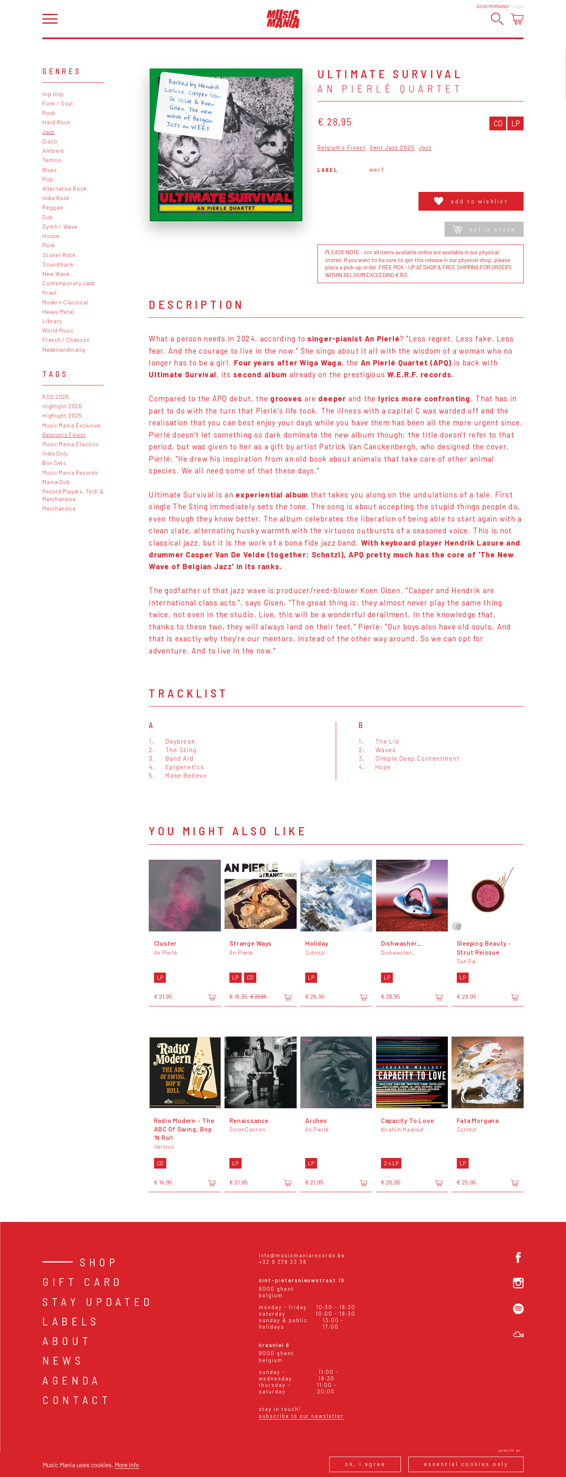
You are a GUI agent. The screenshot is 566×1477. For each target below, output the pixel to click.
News (63, 1360)
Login (518, 6)
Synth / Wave (59, 226)
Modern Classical (65, 302)
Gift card (82, 1281)
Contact (77, 1400)
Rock (49, 112)
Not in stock (484, 229)
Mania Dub (56, 481)
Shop (99, 1262)
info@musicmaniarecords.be (302, 1255)
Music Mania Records (70, 472)
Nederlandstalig (63, 349)
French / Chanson (66, 339)
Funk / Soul (57, 103)
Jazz (48, 131)
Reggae (52, 207)
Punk (48, 245)
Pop (47, 179)
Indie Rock (56, 197)
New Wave (56, 273)
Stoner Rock (59, 254)
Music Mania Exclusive (71, 425)
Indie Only (55, 453)
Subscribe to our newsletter (301, 1416)
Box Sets (54, 462)
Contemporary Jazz (68, 283)
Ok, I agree (365, 1463)
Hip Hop (53, 93)
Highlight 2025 (62, 415)
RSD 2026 (55, 396)
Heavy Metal (58, 311)
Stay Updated (98, 1301)
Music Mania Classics (70, 443)
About (67, 1340)
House (50, 235)
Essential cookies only (466, 1463)
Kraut (49, 292)
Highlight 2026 (62, 406)
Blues (49, 169)
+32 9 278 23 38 (282, 1262)
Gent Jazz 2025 (392, 148)
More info (127, 1464)
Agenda (71, 1380)
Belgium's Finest (64, 434)
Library (52, 320)
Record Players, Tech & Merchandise (73, 495)
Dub (47, 217)
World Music (58, 330)
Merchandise (59, 508)
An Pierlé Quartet (390, 88)
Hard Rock (56, 122)
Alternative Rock (64, 188)
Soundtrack (58, 264)
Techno (51, 159)
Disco (49, 141)
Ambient (53, 150)
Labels (71, 1321)
